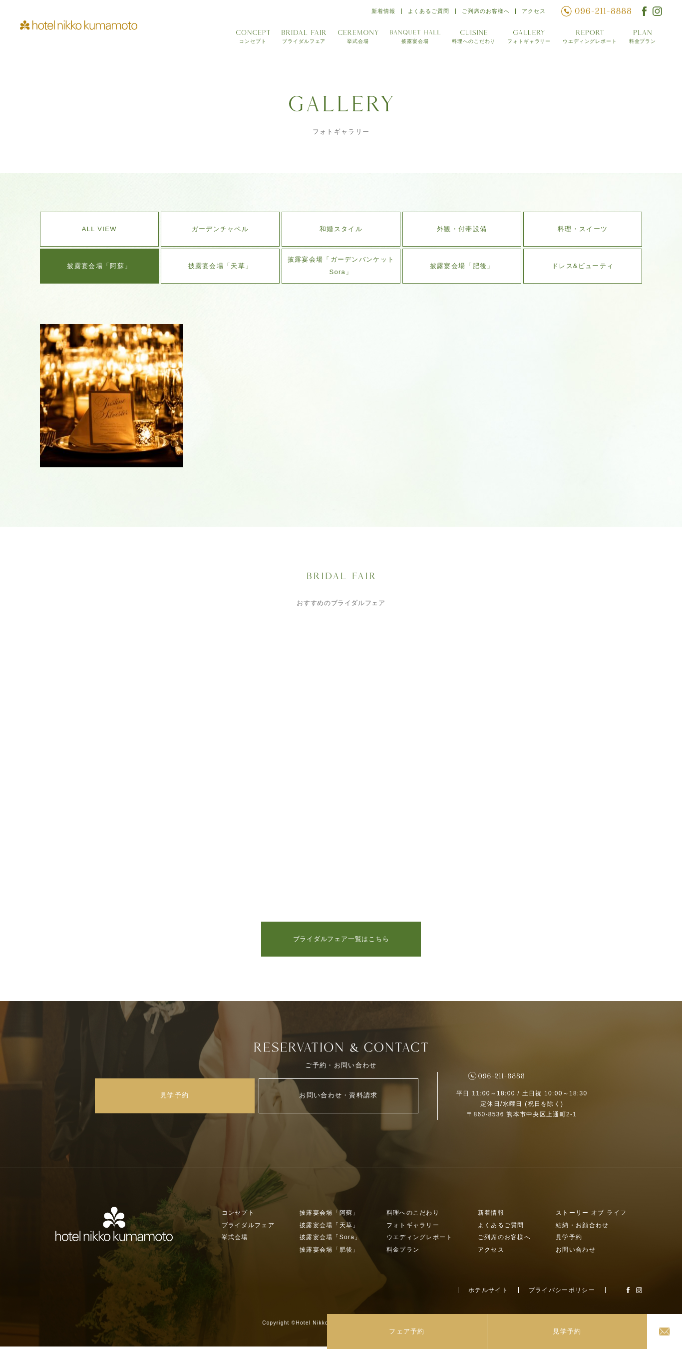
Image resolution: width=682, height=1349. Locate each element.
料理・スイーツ (583, 229)
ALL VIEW (99, 229)
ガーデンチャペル (220, 229)
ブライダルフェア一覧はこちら (341, 939)
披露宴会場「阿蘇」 (99, 266)
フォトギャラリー (525, 39)
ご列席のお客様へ (484, 12)
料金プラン (642, 39)
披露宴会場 (409, 39)
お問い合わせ (576, 1252)
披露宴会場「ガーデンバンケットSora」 (341, 266)
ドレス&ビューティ (583, 266)
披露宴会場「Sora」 (330, 1240)
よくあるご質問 (425, 12)
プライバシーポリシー (562, 1293)
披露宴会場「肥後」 (462, 266)
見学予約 (569, 1240)
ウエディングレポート (588, 39)
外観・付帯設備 (462, 229)
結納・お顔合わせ (582, 1227)
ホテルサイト (488, 1293)
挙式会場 (352, 39)
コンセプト (247, 39)
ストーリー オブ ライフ (591, 1215)
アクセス (533, 12)
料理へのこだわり (468, 39)
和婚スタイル (341, 229)
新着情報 (379, 12)
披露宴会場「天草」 (220, 266)
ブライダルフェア (297, 39)
